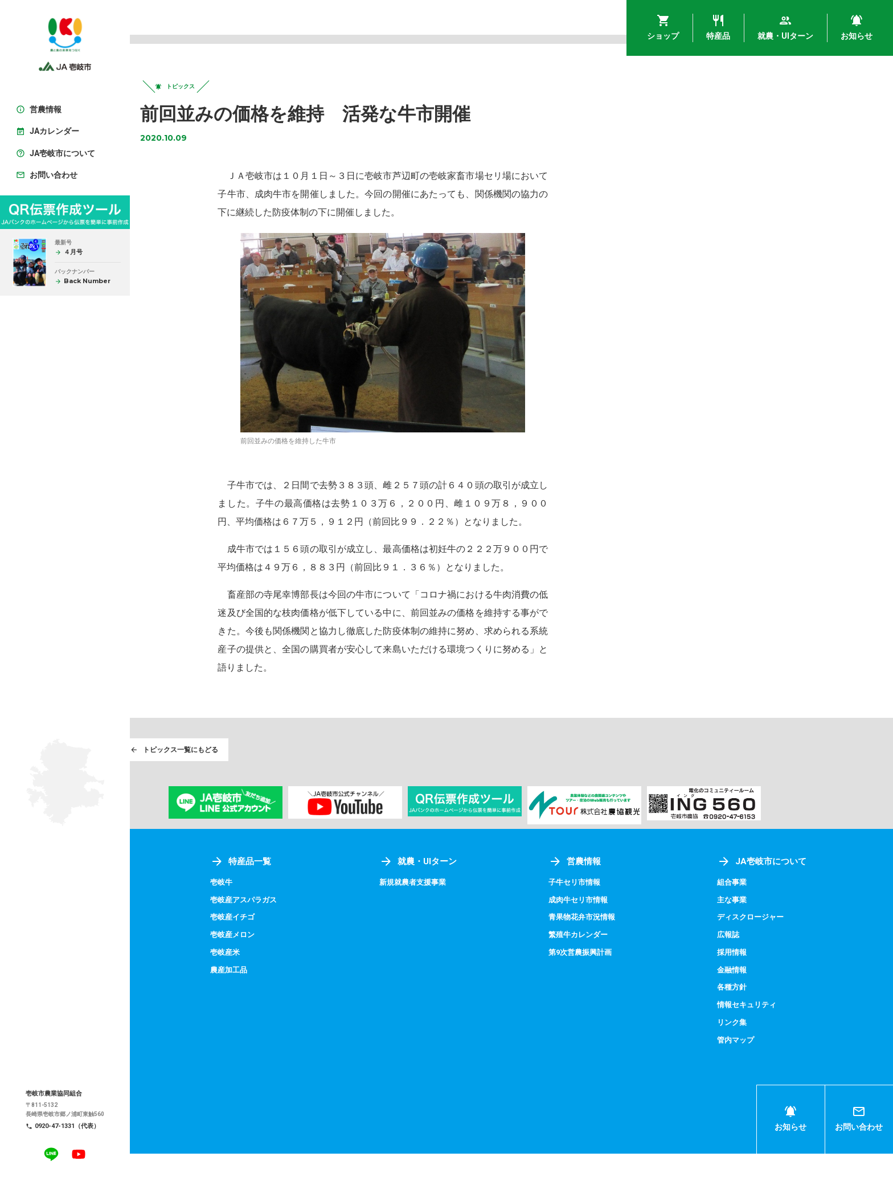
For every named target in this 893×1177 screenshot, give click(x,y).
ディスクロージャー (776, 942)
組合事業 (756, 907)
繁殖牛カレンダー (625, 959)
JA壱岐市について (786, 886)
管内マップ (760, 1063)
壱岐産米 (317, 976)
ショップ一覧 (191, 886)
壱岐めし (171, 907)
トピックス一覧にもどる (232, 773)
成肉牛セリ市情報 (625, 924)
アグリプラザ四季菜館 (195, 924)
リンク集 (756, 1046)
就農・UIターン (488, 886)
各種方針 (756, 1011)
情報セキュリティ (772, 1028)
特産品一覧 (333, 886)
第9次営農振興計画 (627, 976)
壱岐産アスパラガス (337, 924)
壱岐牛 (313, 907)
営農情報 (620, 886)
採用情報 (756, 976)
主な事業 (756, 924)
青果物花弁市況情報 (629, 942)
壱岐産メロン (325, 959)
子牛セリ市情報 (621, 907)
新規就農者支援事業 (483, 907)
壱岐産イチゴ (325, 942)
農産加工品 (321, 994)
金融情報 (756, 994)
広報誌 (752, 959)
